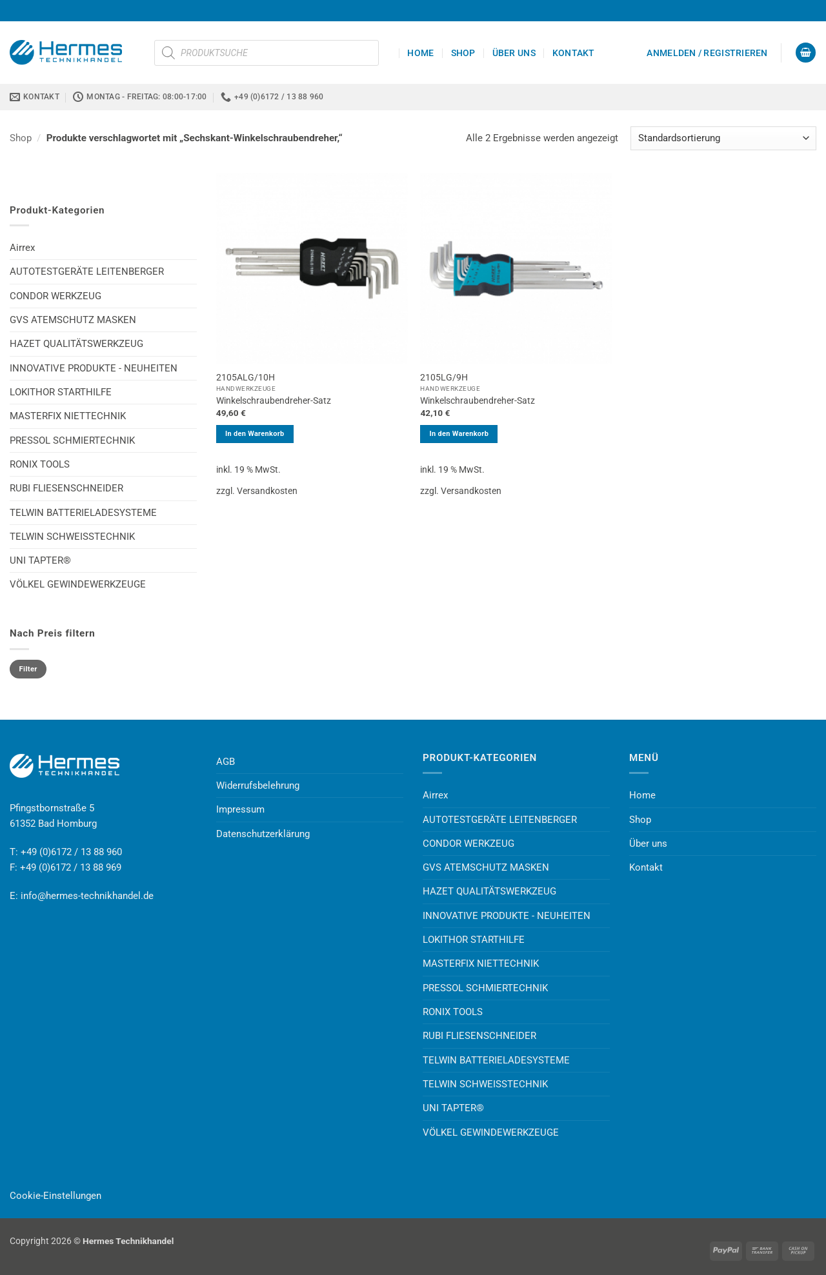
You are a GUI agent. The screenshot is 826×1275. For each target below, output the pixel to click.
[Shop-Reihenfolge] (723, 138)
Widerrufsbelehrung (257, 785)
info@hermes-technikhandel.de (87, 896)
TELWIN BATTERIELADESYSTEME (83, 513)
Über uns (514, 53)
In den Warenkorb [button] (255, 434)
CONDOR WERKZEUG (55, 296)
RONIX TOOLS (40, 464)
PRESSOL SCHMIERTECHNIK (72, 440)
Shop (463, 53)
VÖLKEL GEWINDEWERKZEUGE (78, 584)
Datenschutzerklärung (263, 834)
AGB (225, 761)
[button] (707, 53)
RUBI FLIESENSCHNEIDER (66, 488)
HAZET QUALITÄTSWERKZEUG (76, 344)
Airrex (22, 247)
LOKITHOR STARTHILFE (61, 392)
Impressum (240, 809)
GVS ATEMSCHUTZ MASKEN (73, 320)
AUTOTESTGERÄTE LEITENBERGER (87, 271)
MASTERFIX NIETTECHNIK (68, 416)
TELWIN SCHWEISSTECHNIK (72, 536)
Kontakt (573, 53)
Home (420, 53)
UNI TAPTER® (40, 560)
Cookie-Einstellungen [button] (55, 1195)
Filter (28, 669)
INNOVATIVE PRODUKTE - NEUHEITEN (93, 368)
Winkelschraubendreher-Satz (273, 400)
